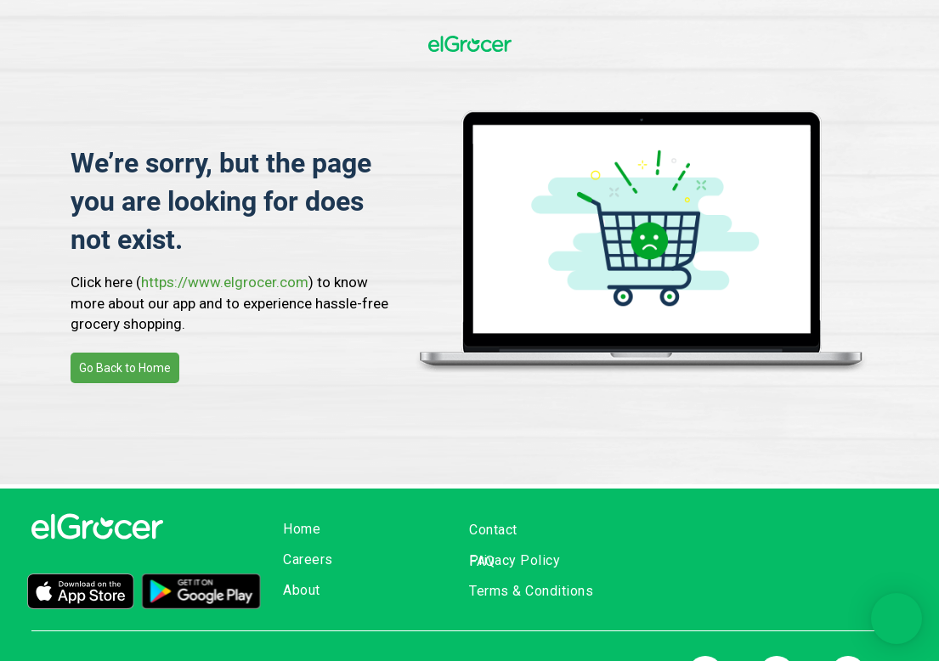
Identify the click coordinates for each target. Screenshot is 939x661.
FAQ (482, 561)
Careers (308, 559)
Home (301, 529)
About (301, 590)
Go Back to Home (125, 368)
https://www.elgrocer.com (224, 282)
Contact (493, 530)
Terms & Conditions (531, 591)
